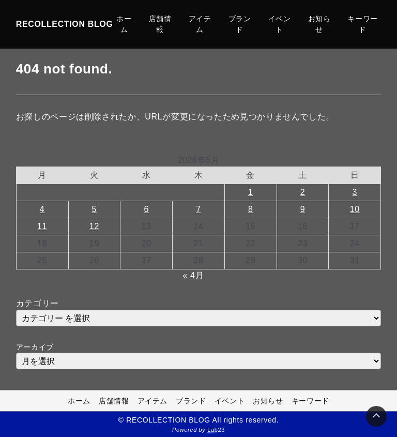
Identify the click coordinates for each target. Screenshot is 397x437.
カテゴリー (37, 303)
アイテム (200, 24)
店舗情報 (160, 24)
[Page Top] (376, 416)
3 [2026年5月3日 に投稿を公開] (355, 192)
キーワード (362, 24)
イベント (279, 24)
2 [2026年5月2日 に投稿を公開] (303, 192)
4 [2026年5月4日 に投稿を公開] (42, 209)
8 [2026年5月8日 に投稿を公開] (250, 209)
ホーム (123, 24)
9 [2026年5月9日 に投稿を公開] (303, 209)
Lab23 (216, 430)
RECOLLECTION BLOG (64, 24)
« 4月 (193, 275)
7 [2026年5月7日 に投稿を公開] (198, 209)
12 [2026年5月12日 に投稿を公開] (94, 226)
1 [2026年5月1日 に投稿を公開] (250, 192)
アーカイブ (35, 347)
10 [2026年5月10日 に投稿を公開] (355, 209)
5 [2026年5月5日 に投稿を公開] (94, 209)
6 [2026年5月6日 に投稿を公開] (146, 209)
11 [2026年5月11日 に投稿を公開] (42, 226)
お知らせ (319, 24)
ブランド (239, 24)
